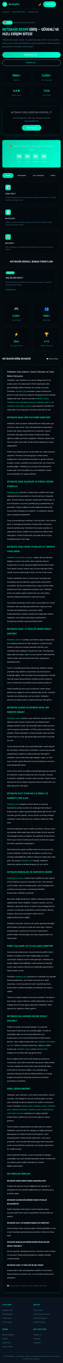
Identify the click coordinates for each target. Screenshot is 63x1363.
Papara (5, 1338)
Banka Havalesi (8, 1335)
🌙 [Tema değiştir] (39, 4)
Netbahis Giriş (7, 1310)
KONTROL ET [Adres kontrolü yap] (31, 128)
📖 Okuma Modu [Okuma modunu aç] (52, 359)
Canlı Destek (38, 1310)
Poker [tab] (53, 176)
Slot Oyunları (7, 1322)
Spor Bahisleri (7, 1314)
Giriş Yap (49, 4)
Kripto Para (6, 1342)
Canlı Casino (7, 1318)
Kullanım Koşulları (40, 1318)
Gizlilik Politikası (39, 1322)
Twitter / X (37, 1335)
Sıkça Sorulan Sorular (41, 1314)
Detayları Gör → (12, 289)
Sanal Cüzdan (7, 1346)
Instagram (37, 1342)
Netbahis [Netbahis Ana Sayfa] (11, 4)
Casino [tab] (8, 176)
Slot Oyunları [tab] (38, 176)
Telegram (36, 1338)
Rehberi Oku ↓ (31, 63)
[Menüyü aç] (59, 4)
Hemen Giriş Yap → (31, 55)
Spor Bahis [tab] (21, 176)
